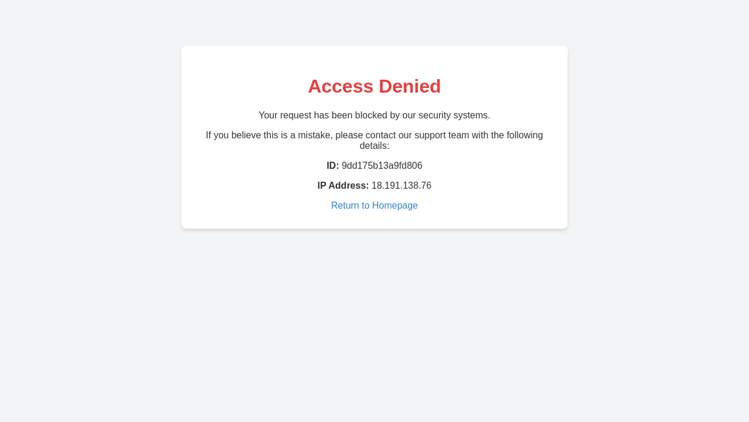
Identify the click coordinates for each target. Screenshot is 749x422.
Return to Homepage (374, 205)
